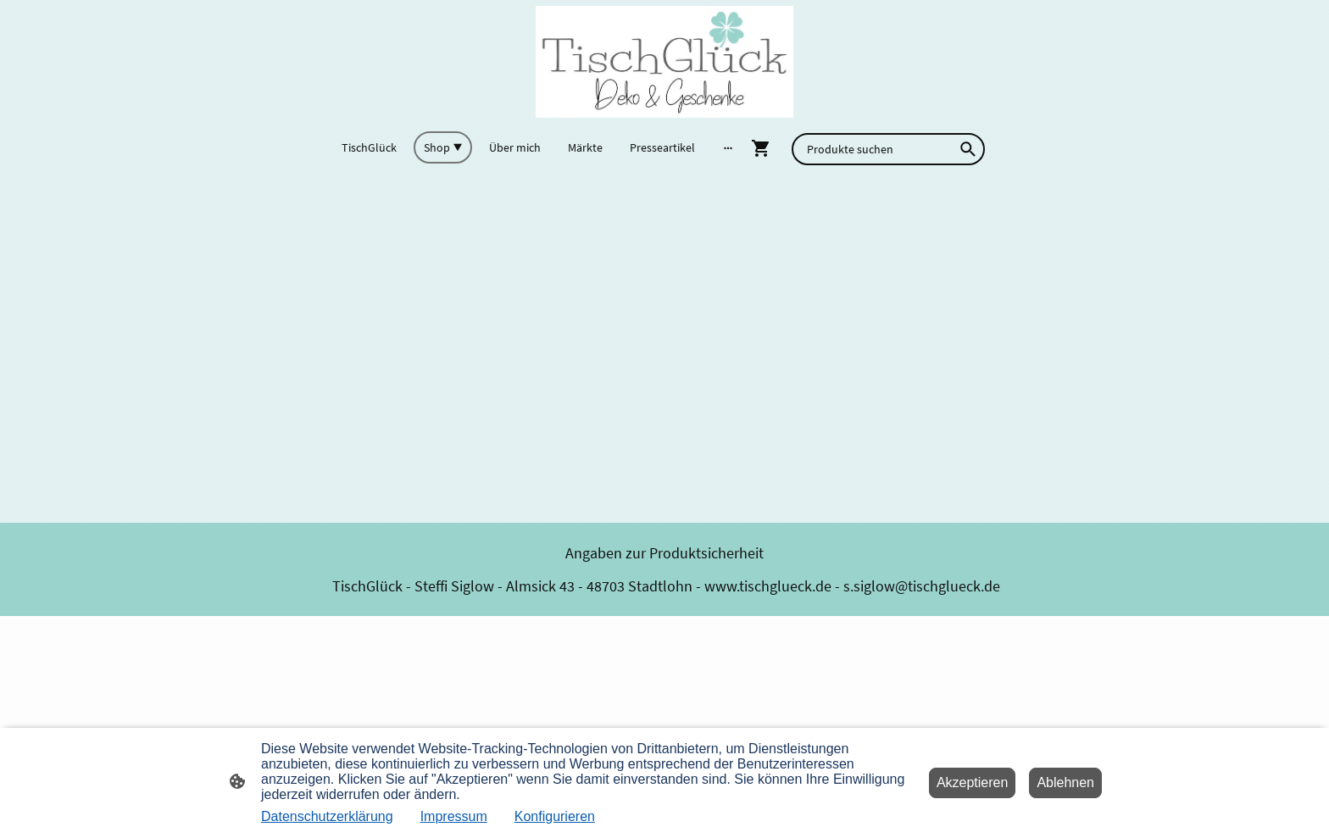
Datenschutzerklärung (327, 816)
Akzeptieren (973, 782)
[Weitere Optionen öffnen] (728, 147)
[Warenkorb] (764, 148)
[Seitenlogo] (664, 62)
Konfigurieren (554, 816)
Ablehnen (1065, 782)
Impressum (453, 816)
